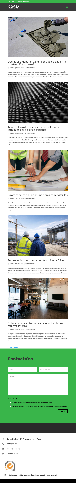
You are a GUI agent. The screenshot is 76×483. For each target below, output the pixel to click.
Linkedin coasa (12, 454)
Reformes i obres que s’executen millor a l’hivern (37, 260)
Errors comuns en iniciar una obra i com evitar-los (38, 195)
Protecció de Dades (46, 402)
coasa (12, 68)
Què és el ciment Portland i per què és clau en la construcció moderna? (37, 63)
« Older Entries (13, 347)
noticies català (30, 68)
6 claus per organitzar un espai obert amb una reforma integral (35, 324)
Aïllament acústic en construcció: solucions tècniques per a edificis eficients (33, 128)
